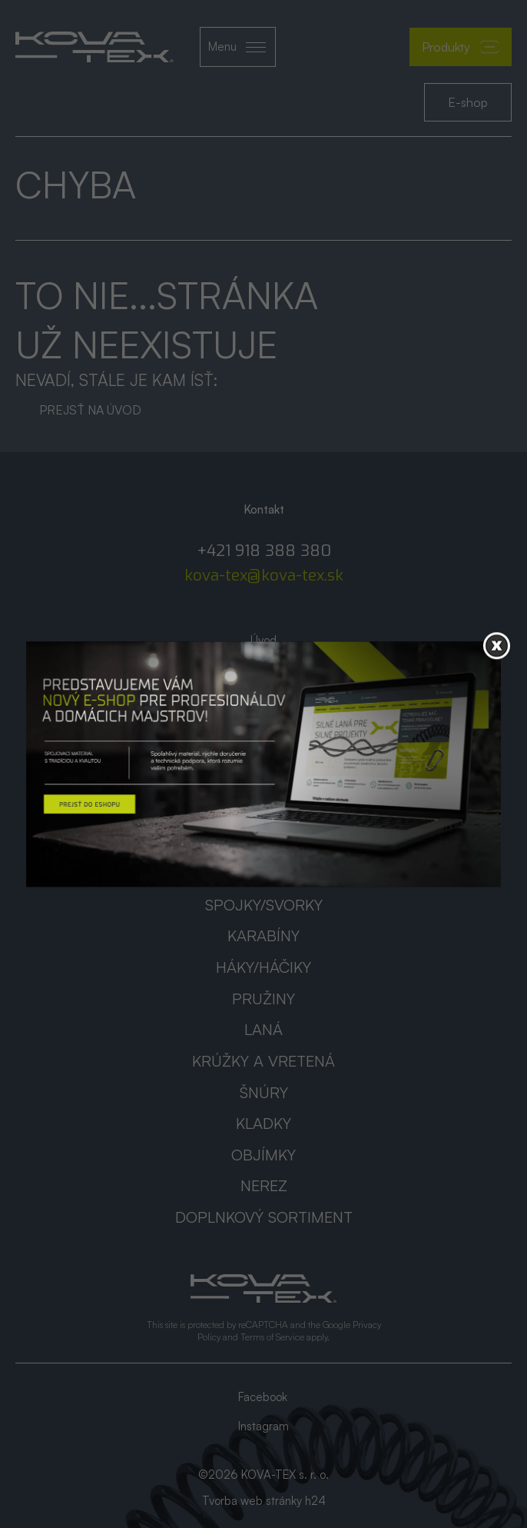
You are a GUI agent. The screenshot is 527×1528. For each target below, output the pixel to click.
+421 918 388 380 (264, 551)
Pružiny (263, 998)
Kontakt (263, 744)
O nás (264, 666)
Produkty (460, 47)
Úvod (263, 640)
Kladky (263, 1123)
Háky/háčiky (263, 967)
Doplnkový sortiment (264, 1217)
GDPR (263, 771)
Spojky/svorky (264, 904)
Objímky (263, 1154)
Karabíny (263, 935)
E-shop (468, 102)
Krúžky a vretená (263, 1060)
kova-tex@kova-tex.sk (263, 575)
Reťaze (264, 873)
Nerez (263, 1185)
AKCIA (263, 718)
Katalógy (264, 692)
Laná (263, 1029)
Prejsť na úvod (90, 410)
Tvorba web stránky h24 (264, 1500)
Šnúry (264, 1092)
